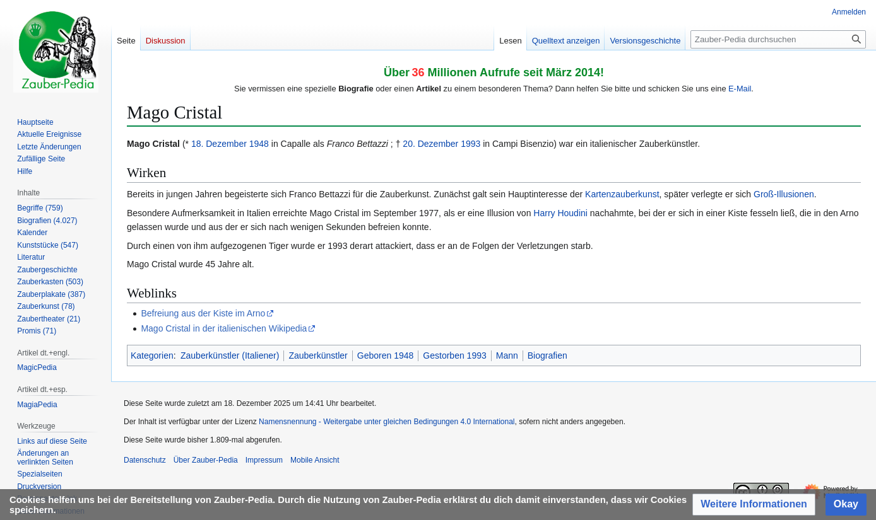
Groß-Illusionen (784, 194)
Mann (507, 355)
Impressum (264, 460)
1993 (470, 144)
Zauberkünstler (317, 355)
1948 (259, 144)
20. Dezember (430, 144)
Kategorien (152, 355)
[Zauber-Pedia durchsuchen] (778, 39)
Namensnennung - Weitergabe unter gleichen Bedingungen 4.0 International (386, 421)
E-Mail (739, 88)
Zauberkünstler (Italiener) (230, 355)
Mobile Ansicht (314, 460)
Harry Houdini (560, 213)
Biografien (547, 355)
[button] (753, 505)
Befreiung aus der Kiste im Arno (203, 313)
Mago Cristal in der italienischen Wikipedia (224, 328)
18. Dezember (219, 144)
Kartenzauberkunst (622, 194)
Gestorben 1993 (454, 355)
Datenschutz (145, 460)
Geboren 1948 (385, 355)
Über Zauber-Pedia (206, 460)
